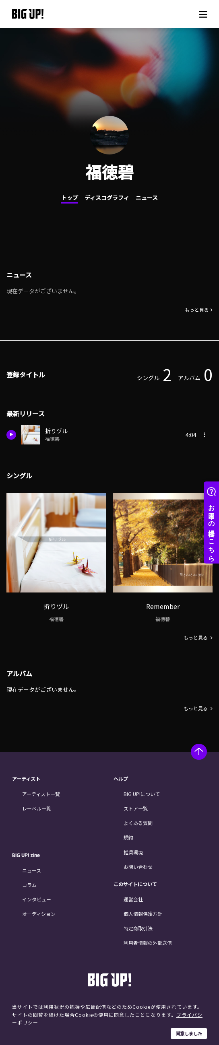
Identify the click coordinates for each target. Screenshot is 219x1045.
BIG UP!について (142, 793)
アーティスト (26, 778)
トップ (69, 197)
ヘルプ (121, 778)
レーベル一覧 (36, 808)
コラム (29, 884)
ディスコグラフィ (107, 197)
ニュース (147, 197)
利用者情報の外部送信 (148, 942)
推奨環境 (133, 852)
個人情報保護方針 (143, 913)
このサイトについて (135, 884)
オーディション (39, 913)
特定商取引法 (138, 928)
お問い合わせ (138, 866)
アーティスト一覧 (41, 793)
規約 (128, 837)
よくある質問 (138, 822)
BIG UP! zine (26, 855)
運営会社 (133, 899)
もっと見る (197, 309)
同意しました (189, 1033)
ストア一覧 (136, 808)
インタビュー (36, 899)
